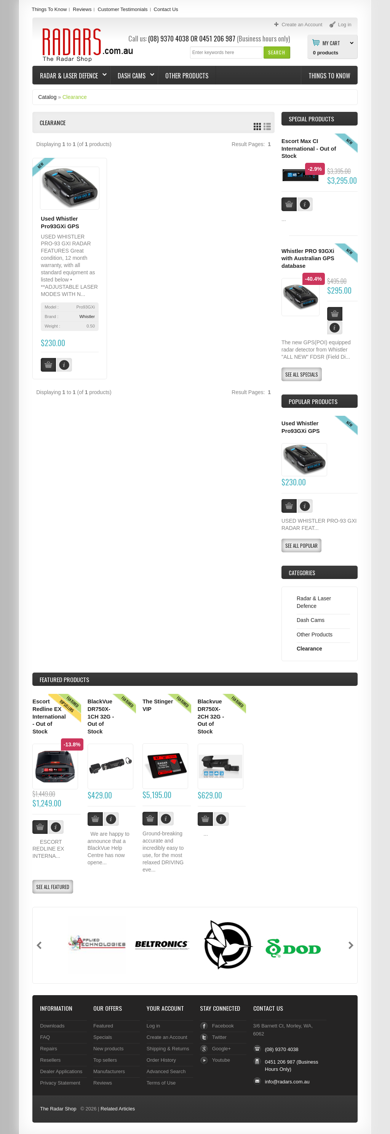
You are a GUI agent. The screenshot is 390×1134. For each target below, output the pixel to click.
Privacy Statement (60, 1083)
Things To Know (49, 9)
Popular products (313, 401)
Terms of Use (161, 1083)
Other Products (186, 75)
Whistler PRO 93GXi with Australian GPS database (307, 258)
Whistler (87, 316)
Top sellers (105, 1060)
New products (108, 1048)
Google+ (221, 1048)
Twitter (219, 1037)
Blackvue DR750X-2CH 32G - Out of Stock (211, 716)
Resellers (50, 1060)
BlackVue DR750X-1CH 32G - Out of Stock (101, 716)
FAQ (45, 1037)
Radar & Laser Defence (70, 75)
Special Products (311, 118)
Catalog (47, 97)
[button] (277, 52)
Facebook (223, 1026)
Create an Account (167, 1037)
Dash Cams (132, 75)
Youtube (221, 1060)
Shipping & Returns (168, 1048)
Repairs (48, 1048)
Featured (103, 1026)
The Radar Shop (58, 1109)
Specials (102, 1037)
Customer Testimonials (122, 9)
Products (64, 679)
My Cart (331, 43)
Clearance (74, 97)
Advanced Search (166, 1071)
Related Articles (118, 1109)
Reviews (82, 9)
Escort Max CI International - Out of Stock (308, 148)
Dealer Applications (61, 1071)
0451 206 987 (217, 38)
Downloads (52, 1026)
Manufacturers (109, 1071)
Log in (153, 1026)
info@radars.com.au (287, 1082)
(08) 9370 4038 (168, 38)
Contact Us (166, 9)
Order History (161, 1060)
